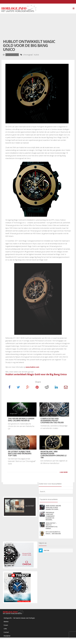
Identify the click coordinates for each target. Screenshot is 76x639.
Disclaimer (7, 636)
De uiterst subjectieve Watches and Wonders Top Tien (19, 453)
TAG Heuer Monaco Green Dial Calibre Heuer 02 (21, 419)
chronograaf (27, 54)
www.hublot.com (32, 367)
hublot (36, 54)
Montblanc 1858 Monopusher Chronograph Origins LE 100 (53, 454)
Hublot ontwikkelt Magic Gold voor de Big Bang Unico (36, 374)
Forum (6, 625)
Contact (6, 632)
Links (5, 629)
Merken (6, 622)
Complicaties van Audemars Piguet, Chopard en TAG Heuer (52, 420)
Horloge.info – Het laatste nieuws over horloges (19, 618)
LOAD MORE (64, 472)
